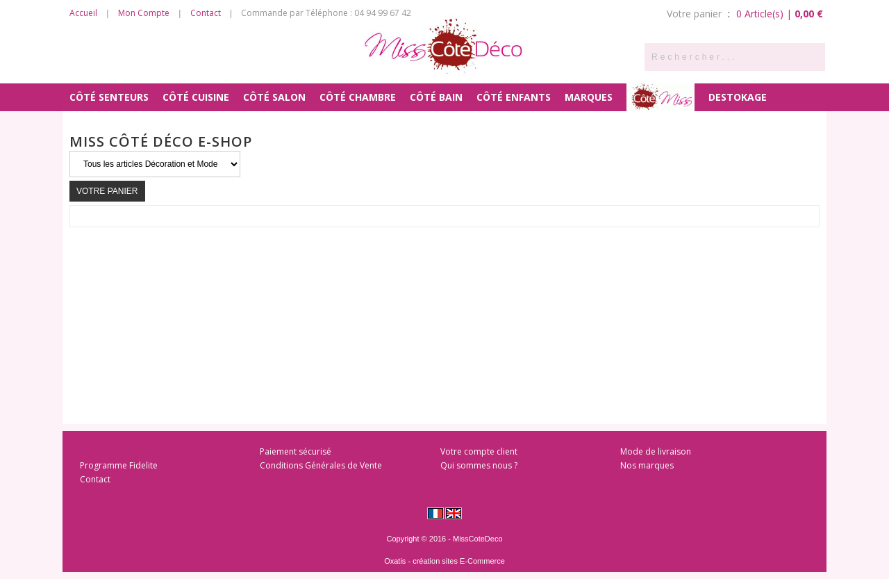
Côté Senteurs (109, 97)
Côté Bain (436, 97)
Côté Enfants (513, 97)
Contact (205, 13)
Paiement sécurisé (295, 451)
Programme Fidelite (119, 465)
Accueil (83, 13)
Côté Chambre (357, 97)
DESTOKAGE (737, 97)
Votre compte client (478, 451)
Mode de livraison (655, 451)
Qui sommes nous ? (478, 465)
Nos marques (647, 465)
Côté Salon (274, 97)
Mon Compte (143, 13)
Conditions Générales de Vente (321, 465)
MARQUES (589, 97)
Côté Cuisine (196, 97)
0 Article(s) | (779, 13)
